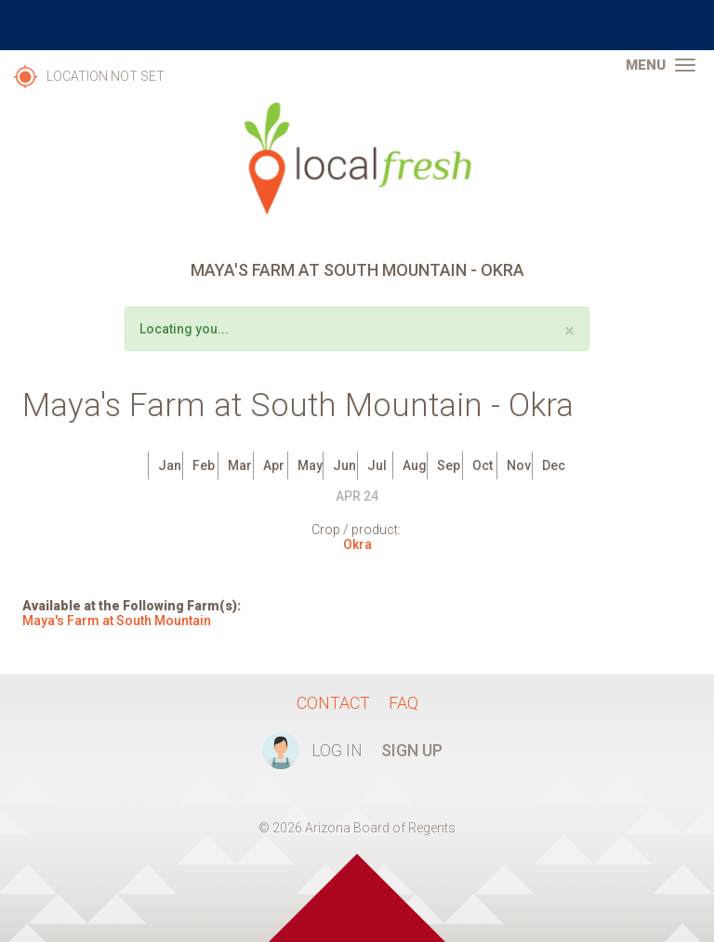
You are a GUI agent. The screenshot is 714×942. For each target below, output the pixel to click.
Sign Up (412, 750)
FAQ (403, 703)
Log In (337, 750)
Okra (357, 544)
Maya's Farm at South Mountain (116, 620)
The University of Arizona (357, 25)
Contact (333, 703)
